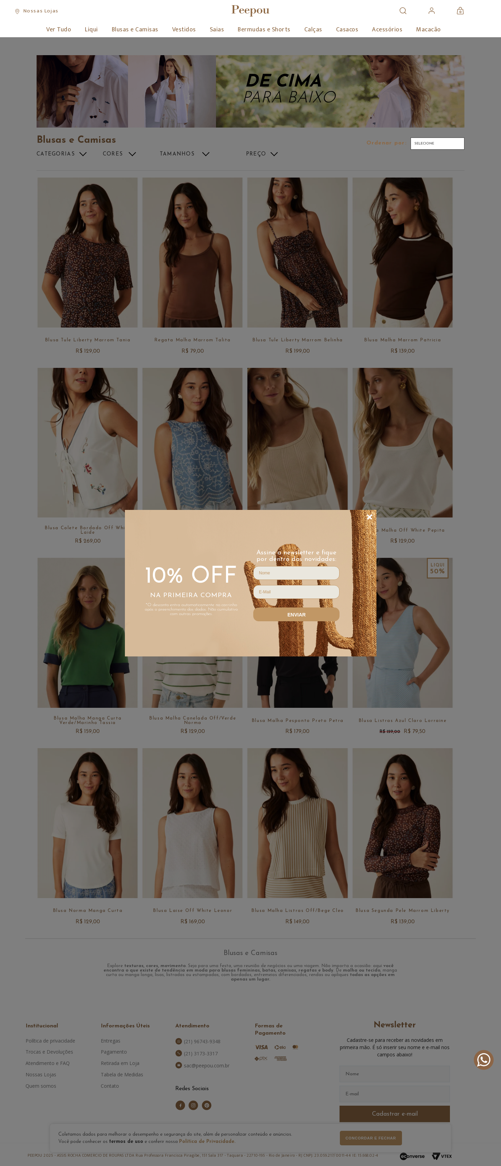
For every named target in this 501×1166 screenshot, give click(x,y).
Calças (313, 29)
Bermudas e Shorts (264, 29)
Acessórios (387, 29)
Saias (217, 29)
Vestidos (184, 29)
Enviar (296, 614)
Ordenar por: (386, 143)
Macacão (428, 29)
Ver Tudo (58, 29)
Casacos (347, 29)
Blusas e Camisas (135, 29)
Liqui (91, 29)
